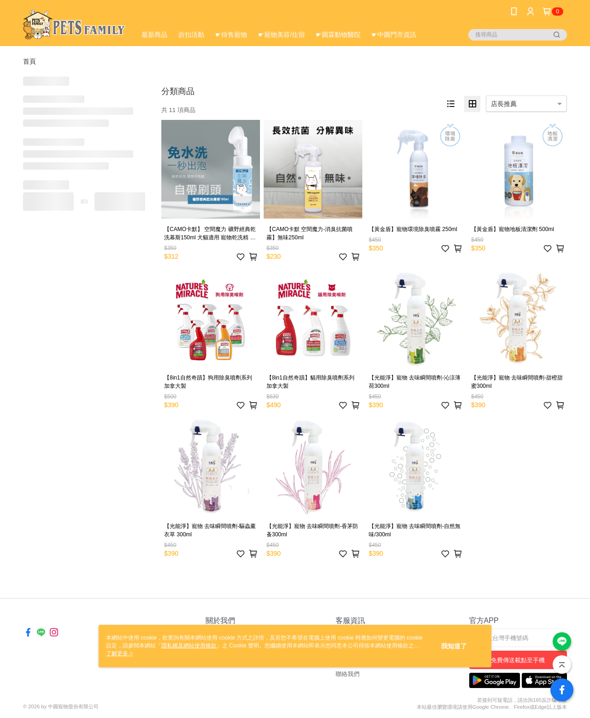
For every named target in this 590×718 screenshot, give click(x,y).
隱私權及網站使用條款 (189, 645)
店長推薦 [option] (504, 103)
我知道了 (454, 646)
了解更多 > (119, 653)
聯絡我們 (348, 674)
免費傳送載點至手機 (518, 660)
